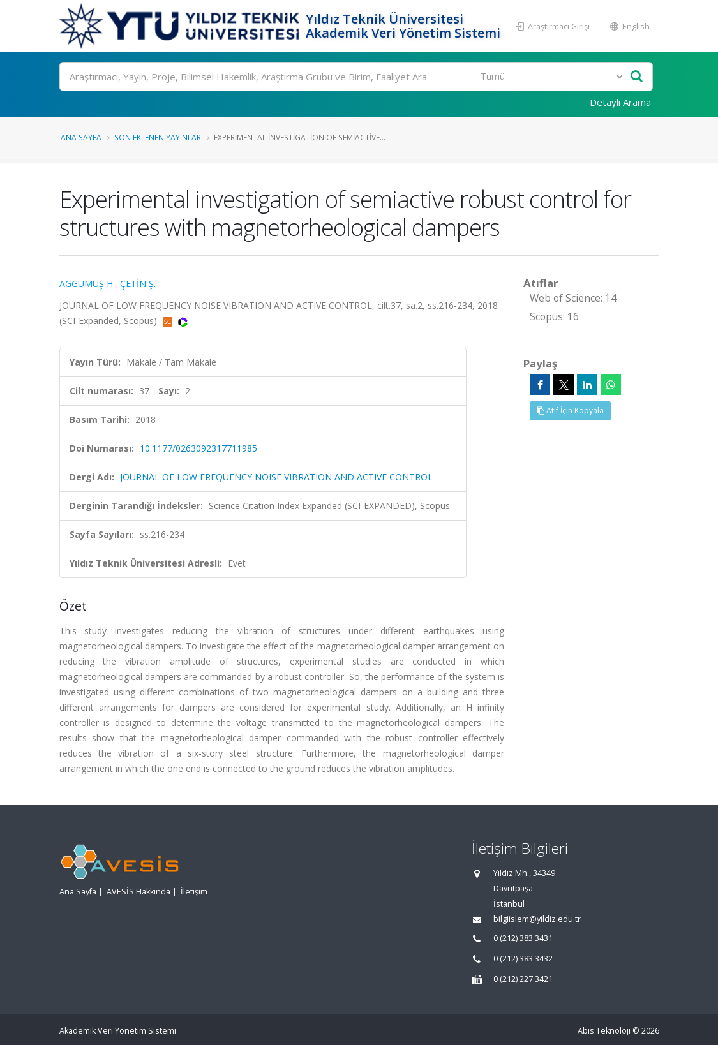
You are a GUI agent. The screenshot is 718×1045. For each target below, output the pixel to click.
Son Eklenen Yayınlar (157, 137)
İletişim (194, 891)
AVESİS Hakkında (138, 891)
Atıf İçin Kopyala (570, 410)
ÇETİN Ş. (138, 284)
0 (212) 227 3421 (523, 979)
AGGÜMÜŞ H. (87, 284)
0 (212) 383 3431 (523, 938)
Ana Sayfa (81, 137)
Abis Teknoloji (604, 1030)
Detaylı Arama (620, 102)
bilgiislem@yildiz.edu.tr (537, 919)
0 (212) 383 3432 (523, 958)
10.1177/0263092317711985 (198, 448)
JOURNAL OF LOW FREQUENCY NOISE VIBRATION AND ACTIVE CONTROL (276, 477)
